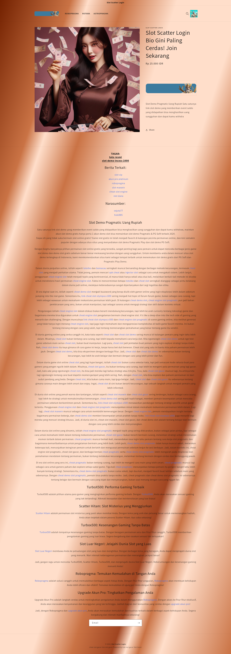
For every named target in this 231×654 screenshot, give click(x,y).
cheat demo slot (82, 291)
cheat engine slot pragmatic (163, 300)
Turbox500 (45, 532)
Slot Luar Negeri (43, 551)
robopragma (118, 183)
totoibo (87, 268)
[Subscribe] (138, 622)
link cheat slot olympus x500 (96, 296)
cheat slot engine (118, 191)
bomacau (101, 268)
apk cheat (114, 272)
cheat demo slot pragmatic (141, 443)
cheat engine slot (58, 276)
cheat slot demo (127, 334)
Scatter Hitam (43, 513)
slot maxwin (118, 187)
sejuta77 (118, 210)
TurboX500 (147, 494)
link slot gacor (107, 647)
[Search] (187, 13)
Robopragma (41, 580)
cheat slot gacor (96, 366)
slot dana (118, 195)
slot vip (118, 174)
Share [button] (150, 129)
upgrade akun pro (180, 604)
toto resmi (115, 157)
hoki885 (118, 214)
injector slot (131, 272)
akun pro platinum (118, 179)
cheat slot (144, 280)
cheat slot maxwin (117, 394)
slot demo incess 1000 (115, 160)
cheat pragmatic (83, 439)
